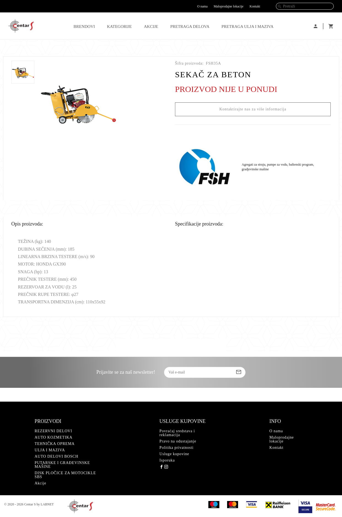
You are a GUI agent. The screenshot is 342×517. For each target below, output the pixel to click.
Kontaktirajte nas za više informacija (252, 109)
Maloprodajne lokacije (228, 6)
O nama (202, 6)
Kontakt (254, 6)
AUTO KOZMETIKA (53, 437)
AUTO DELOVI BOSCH (57, 456)
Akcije (151, 26)
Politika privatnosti (177, 448)
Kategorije (119, 26)
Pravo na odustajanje (178, 441)
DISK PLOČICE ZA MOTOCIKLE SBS (65, 475)
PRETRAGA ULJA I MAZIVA (248, 26)
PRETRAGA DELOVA (189, 26)
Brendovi (84, 26)
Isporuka (167, 460)
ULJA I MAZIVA (50, 450)
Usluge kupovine (174, 454)
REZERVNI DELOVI (53, 431)
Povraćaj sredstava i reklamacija (177, 433)
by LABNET (45, 504)
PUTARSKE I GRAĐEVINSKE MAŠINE (62, 465)
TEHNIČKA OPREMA (55, 444)
